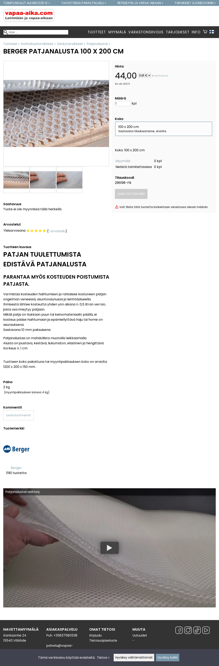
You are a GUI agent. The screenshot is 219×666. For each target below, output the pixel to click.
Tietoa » (103, 657)
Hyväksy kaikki (167, 657)
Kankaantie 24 (14, 635)
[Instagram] (188, 631)
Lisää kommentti (18, 415)
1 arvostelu (56, 231)
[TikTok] (197, 631)
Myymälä (117, 32)
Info (196, 32)
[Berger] (16, 458)
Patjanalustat (98, 43)
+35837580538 (65, 635)
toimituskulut (161, 75)
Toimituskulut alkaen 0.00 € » (26, 3)
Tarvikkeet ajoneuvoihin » (195, 3)
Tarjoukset (177, 32)
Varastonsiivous (145, 32)
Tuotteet (97, 32)
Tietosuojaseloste (103, 640)
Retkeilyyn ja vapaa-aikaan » (140, 3)
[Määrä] (123, 103)
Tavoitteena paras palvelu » (83, 3)
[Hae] (35, 32)
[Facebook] (179, 631)
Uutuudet (139, 635)
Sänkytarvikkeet (71, 43)
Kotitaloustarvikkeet (38, 43)
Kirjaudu (95, 635)
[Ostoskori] (205, 32)
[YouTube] (206, 631)
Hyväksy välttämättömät (134, 657)
